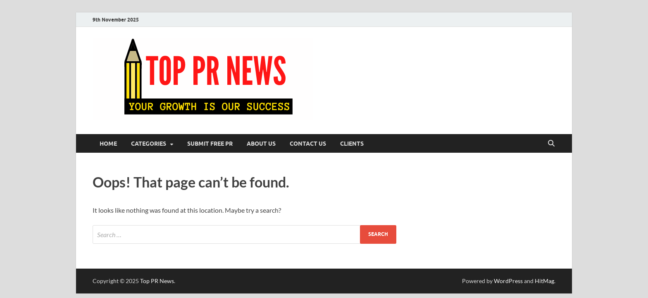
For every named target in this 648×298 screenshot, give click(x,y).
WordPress (508, 280)
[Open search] (551, 143)
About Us (261, 143)
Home (108, 143)
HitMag (544, 280)
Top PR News (157, 280)
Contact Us (308, 143)
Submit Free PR (210, 143)
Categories (148, 143)
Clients (352, 143)
